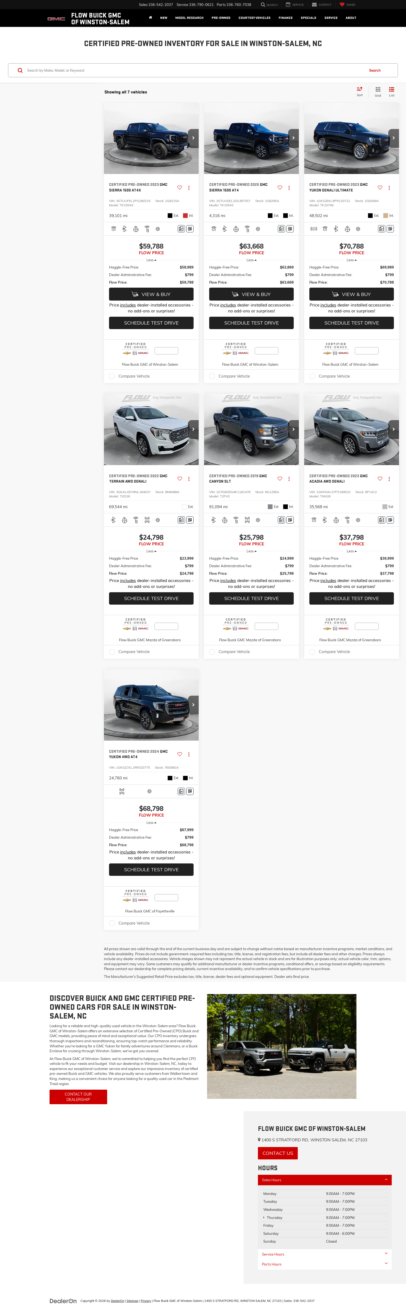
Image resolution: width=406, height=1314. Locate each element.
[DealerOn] (63, 1300)
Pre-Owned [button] (221, 18)
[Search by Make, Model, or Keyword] (195, 70)
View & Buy (151, 294)
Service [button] (331, 18)
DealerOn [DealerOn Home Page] (117, 1301)
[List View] (391, 92)
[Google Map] (122, 1197)
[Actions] (189, 188)
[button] (193, 138)
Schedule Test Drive (151, 323)
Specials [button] (308, 18)
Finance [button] (286, 18)
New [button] (163, 18)
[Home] (150, 17)
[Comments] (181, 228)
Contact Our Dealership (78, 1097)
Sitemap (132, 1301)
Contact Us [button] (277, 1153)
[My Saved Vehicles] (347, 4)
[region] (151, 274)
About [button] (351, 18)
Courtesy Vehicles (255, 18)
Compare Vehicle (134, 376)
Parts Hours (325, 1264)
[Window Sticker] (190, 228)
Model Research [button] (189, 18)
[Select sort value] (361, 92)
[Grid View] (377, 92)
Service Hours (325, 1254)
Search (375, 70)
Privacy (146, 1301)
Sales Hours (325, 1179)
